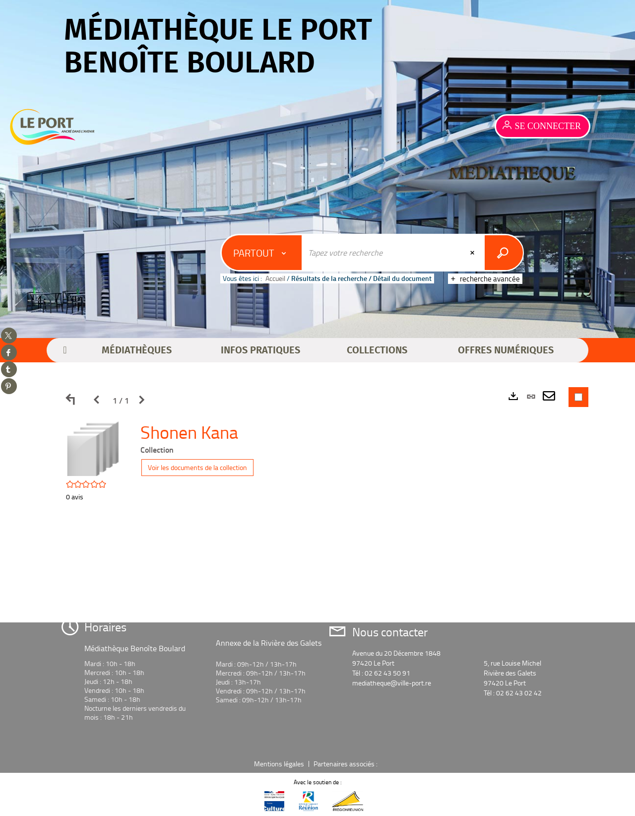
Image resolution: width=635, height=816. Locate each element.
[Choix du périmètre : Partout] (262, 252)
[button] (136, 350)
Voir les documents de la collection (197, 467)
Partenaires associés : (346, 763)
